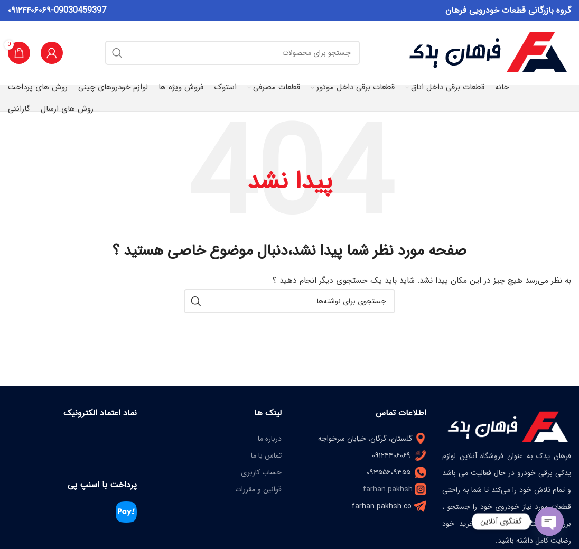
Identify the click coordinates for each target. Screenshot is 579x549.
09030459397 (80, 10)
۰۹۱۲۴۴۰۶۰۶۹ (29, 10)
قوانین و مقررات (258, 489)
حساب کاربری (261, 472)
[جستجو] (232, 53)
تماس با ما (266, 455)
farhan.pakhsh (388, 489)
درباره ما (270, 438)
